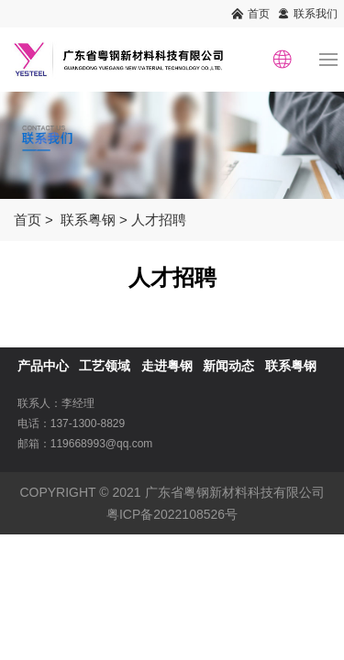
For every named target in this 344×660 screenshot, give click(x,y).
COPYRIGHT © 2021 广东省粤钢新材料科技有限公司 (171, 492)
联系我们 (316, 13)
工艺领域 (104, 365)
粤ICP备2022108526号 (172, 514)
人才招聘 (158, 219)
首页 (259, 13)
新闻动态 (228, 365)
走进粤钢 (167, 365)
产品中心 (43, 365)
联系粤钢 (88, 219)
